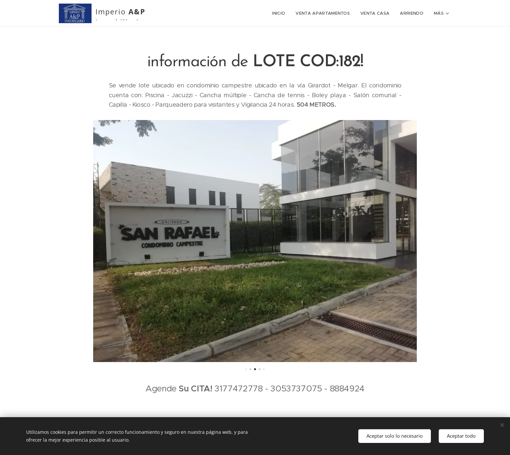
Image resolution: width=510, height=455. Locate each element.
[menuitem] (227, 13)
